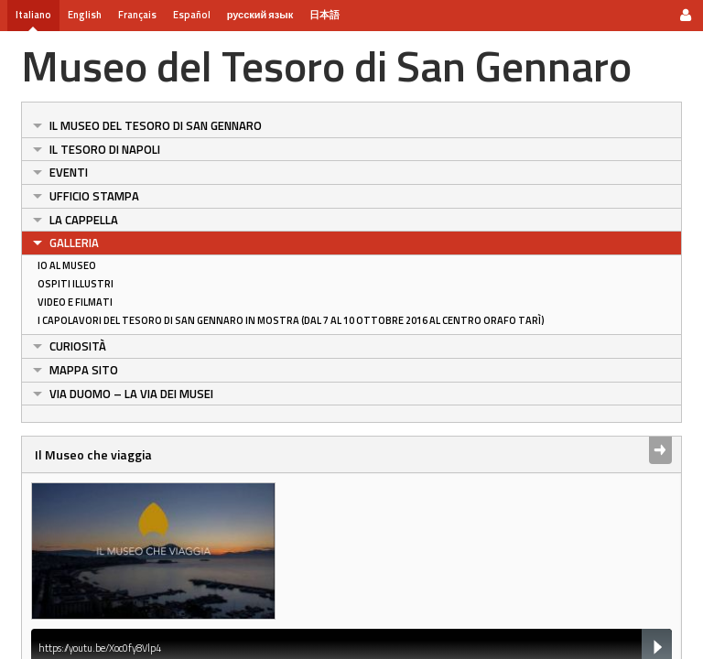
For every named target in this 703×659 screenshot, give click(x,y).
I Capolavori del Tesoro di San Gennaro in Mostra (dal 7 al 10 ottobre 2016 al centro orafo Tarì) (291, 320)
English (85, 14)
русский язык (260, 14)
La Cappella (83, 220)
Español (192, 14)
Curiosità (77, 346)
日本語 (324, 14)
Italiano (33, 14)
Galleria (74, 242)
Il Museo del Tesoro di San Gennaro (155, 125)
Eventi (68, 172)
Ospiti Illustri (76, 283)
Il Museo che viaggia (93, 454)
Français (137, 14)
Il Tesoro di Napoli (104, 149)
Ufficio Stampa (94, 196)
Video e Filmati (75, 302)
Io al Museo (67, 265)
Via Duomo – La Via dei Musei (131, 393)
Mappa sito (83, 370)
